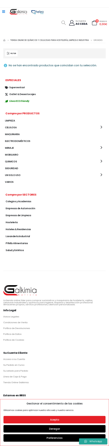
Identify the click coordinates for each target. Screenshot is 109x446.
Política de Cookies (13, 339)
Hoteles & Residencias (18, 229)
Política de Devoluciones (16, 328)
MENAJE (9, 148)
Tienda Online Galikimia (16, 382)
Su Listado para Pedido (15, 370)
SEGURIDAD (11, 168)
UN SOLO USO (12, 175)
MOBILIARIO (11, 154)
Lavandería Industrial (18, 236)
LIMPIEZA (10, 120)
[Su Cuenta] (78, 23)
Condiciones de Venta (15, 322)
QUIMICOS (11, 161)
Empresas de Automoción (20, 208)
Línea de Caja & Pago (15, 376)
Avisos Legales (11, 316)
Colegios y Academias (18, 201)
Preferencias (55, 438)
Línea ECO (17, 101)
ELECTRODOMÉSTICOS (17, 141)
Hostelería (12, 222)
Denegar (54, 429)
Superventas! (15, 87)
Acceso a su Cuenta (14, 359)
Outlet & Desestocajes (20, 94)
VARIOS (9, 182)
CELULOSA (11, 127)
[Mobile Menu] (3, 11)
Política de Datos (12, 334)
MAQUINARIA (12, 134)
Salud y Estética (15, 250)
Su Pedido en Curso (14, 365)
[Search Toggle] (63, 23)
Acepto (54, 419)
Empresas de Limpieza (18, 215)
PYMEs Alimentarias (17, 243)
